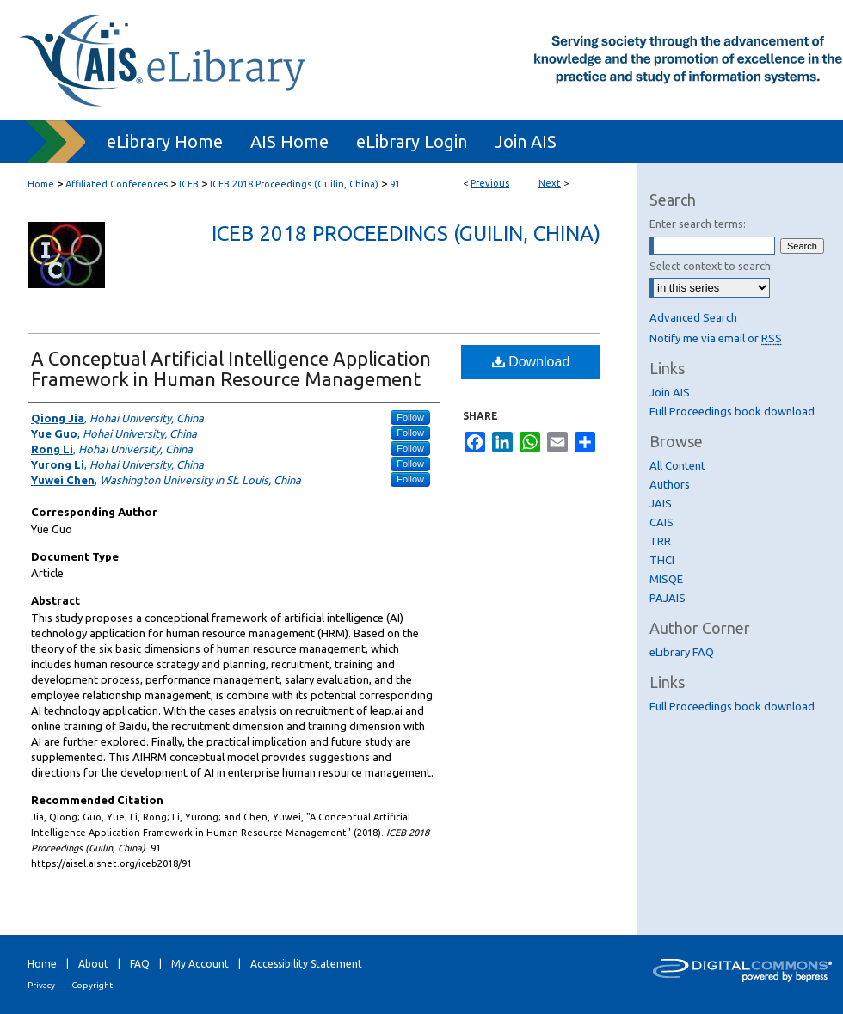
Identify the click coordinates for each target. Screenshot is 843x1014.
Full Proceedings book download (732, 411)
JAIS (660, 503)
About (93, 963)
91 (395, 184)
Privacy (41, 985)
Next (549, 183)
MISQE (666, 579)
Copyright (92, 985)
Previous (490, 183)
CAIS (661, 522)
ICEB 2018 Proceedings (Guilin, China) (294, 184)
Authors (669, 484)
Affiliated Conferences (116, 184)
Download (531, 361)
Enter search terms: (697, 224)
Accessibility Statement (306, 963)
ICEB (189, 184)
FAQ (140, 963)
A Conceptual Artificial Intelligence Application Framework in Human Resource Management (231, 368)
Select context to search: (711, 266)
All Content (677, 465)
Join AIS (669, 392)
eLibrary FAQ (681, 652)
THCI (661, 560)
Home (41, 184)
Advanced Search (693, 317)
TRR (660, 541)
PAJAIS (667, 598)
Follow (410, 417)
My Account (200, 963)
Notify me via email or (715, 338)
